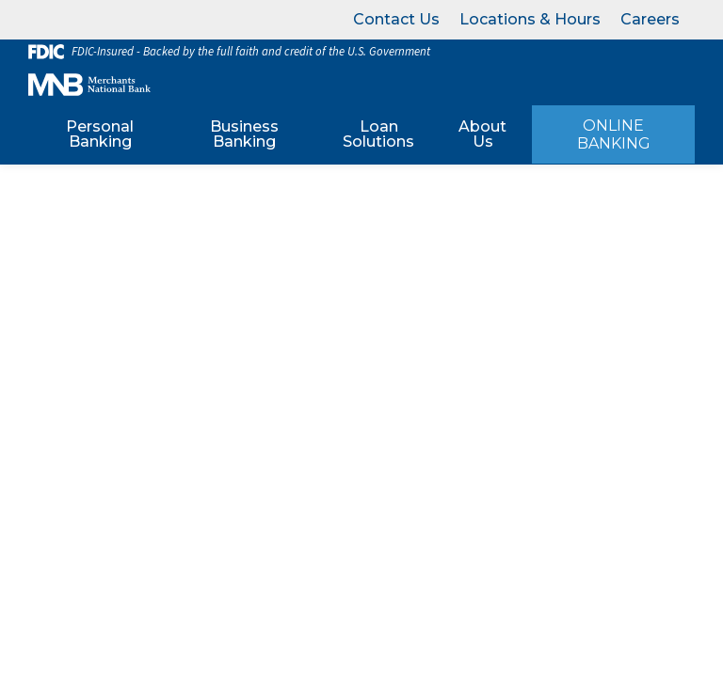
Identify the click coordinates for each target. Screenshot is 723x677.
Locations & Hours (530, 19)
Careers (650, 19)
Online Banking (614, 134)
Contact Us (396, 19)
